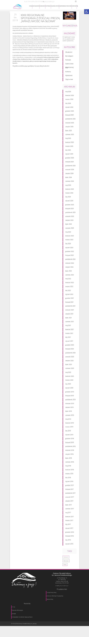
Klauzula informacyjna (17, 610)
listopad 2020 (69, 350)
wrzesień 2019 (69, 404)
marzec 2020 (69, 381)
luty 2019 (68, 431)
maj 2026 (68, 92)
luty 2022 (68, 291)
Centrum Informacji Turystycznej (55, 596)
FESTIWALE (48, 6)
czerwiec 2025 (69, 135)
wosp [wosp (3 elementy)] (65, 565)
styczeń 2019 (69, 435)
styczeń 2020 (69, 388)
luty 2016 (68, 541)
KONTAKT (74, 6)
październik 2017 (70, 494)
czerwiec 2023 (69, 229)
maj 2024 (68, 186)
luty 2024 (68, 197)
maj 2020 (68, 373)
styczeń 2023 (69, 248)
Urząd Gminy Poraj (51, 592)
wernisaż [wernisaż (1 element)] (66, 561)
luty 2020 (68, 385)
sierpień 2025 (69, 127)
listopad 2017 (69, 490)
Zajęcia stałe (69, 80)
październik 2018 (70, 447)
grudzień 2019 (69, 392)
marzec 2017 (69, 521)
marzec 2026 (69, 100)
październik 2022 (70, 260)
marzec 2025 (69, 147)
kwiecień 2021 (69, 330)
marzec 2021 (69, 334)
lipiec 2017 (68, 505)
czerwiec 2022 (69, 275)
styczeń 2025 (69, 155)
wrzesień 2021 (69, 311)
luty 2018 (68, 478)
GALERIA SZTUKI (55, 6)
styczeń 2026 (69, 108)
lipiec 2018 (68, 459)
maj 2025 (68, 139)
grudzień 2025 (69, 112)
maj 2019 (68, 420)
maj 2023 (68, 233)
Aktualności (68, 53)
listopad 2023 (69, 209)
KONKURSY (42, 6)
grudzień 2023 (69, 205)
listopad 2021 (69, 303)
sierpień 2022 (69, 268)
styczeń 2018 (69, 482)
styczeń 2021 (69, 342)
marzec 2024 (69, 194)
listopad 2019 (69, 396)
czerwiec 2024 (69, 182)
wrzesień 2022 (69, 264)
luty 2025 (68, 151)
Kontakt (14, 613)
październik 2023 (70, 213)
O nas (13, 607)
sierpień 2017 (69, 502)
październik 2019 (70, 400)
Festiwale (68, 60)
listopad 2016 (69, 537)
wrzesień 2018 (69, 451)
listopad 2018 (69, 443)
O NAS (30, 6)
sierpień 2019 (69, 408)
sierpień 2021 (69, 314)
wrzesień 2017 (69, 498)
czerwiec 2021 (69, 322)
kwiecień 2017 (69, 517)
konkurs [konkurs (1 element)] (66, 557)
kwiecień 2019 (69, 424)
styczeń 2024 (69, 201)
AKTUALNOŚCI (36, 6)
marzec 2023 (69, 240)
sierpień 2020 (69, 361)
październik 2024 (70, 166)
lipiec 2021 (68, 318)
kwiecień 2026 (69, 96)
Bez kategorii (69, 57)
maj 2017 (68, 513)
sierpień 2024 (69, 174)
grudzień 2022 (69, 252)
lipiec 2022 (68, 272)
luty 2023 (68, 244)
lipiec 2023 (68, 225)
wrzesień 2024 (69, 170)
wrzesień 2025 (69, 123)
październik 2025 (70, 119)
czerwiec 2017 (69, 509)
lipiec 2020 (68, 365)
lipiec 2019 (68, 412)
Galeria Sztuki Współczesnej (69, 65)
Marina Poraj (50, 599)
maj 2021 (68, 326)
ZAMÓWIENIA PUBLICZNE (65, 6)
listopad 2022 (69, 256)
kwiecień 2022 (69, 283)
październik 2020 (70, 353)
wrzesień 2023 (69, 217)
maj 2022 (68, 279)
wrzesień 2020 (69, 357)
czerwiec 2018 (69, 463)
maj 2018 (68, 466)
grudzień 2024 (69, 158)
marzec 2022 (69, 287)
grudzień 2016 (69, 533)
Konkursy (68, 72)
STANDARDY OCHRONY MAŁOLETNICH (22, 617)
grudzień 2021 (69, 299)
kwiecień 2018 (69, 470)
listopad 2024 (69, 162)
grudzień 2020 (69, 346)
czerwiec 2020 (69, 369)
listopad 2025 (69, 116)
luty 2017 (68, 525)
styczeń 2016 (69, 544)
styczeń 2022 (69, 295)
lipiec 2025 (68, 131)
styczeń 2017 (69, 529)
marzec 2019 (69, 427)
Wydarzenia (68, 76)
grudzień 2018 (69, 439)
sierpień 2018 (69, 455)
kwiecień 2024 (69, 190)
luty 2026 (68, 104)
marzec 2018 (69, 474)
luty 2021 (68, 338)
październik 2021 (70, 307)
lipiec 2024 (68, 178)
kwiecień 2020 (69, 377)
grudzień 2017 (69, 486)
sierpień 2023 (69, 221)
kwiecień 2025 (69, 143)
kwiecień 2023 (69, 236)
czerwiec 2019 (69, 416)
